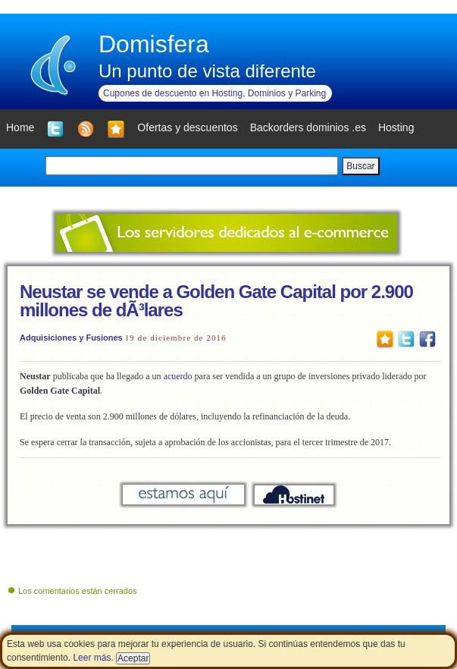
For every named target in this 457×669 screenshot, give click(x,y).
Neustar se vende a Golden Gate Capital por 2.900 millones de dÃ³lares (216, 300)
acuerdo (178, 376)
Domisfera (154, 44)
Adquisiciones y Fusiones (71, 337)
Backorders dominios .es (308, 127)
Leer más (92, 657)
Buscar (360, 166)
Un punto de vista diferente (207, 71)
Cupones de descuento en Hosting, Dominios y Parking (214, 93)
